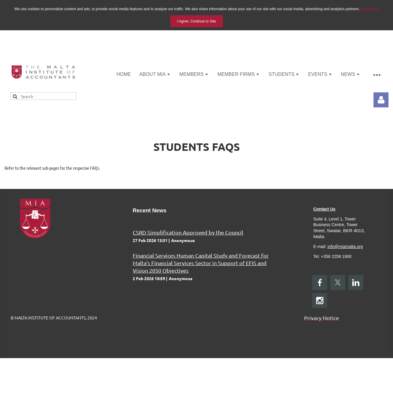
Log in (380, 99)
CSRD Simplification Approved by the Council (188, 232)
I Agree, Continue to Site (196, 21)
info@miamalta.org (345, 246)
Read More (370, 9)
